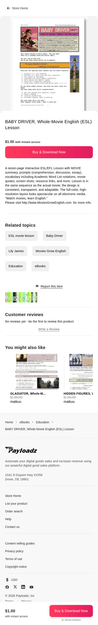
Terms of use (13, 559)
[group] (35, 379)
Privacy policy (14, 551)
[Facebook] (7, 587)
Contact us (12, 527)
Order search (14, 511)
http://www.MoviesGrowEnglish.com (47, 202)
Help (8, 519)
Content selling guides (20, 543)
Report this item (49, 286)
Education (16, 266)
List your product (16, 503)
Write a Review (49, 329)
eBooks (40, 266)
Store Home (17, 8)
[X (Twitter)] (15, 587)
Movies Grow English (51, 251)
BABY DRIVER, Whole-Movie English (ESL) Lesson (39, 429)
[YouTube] (31, 587)
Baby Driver (54, 235)
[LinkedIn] (23, 587)
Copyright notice (16, 566)
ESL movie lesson (21, 235)
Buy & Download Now (49, 152)
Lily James (16, 251)
